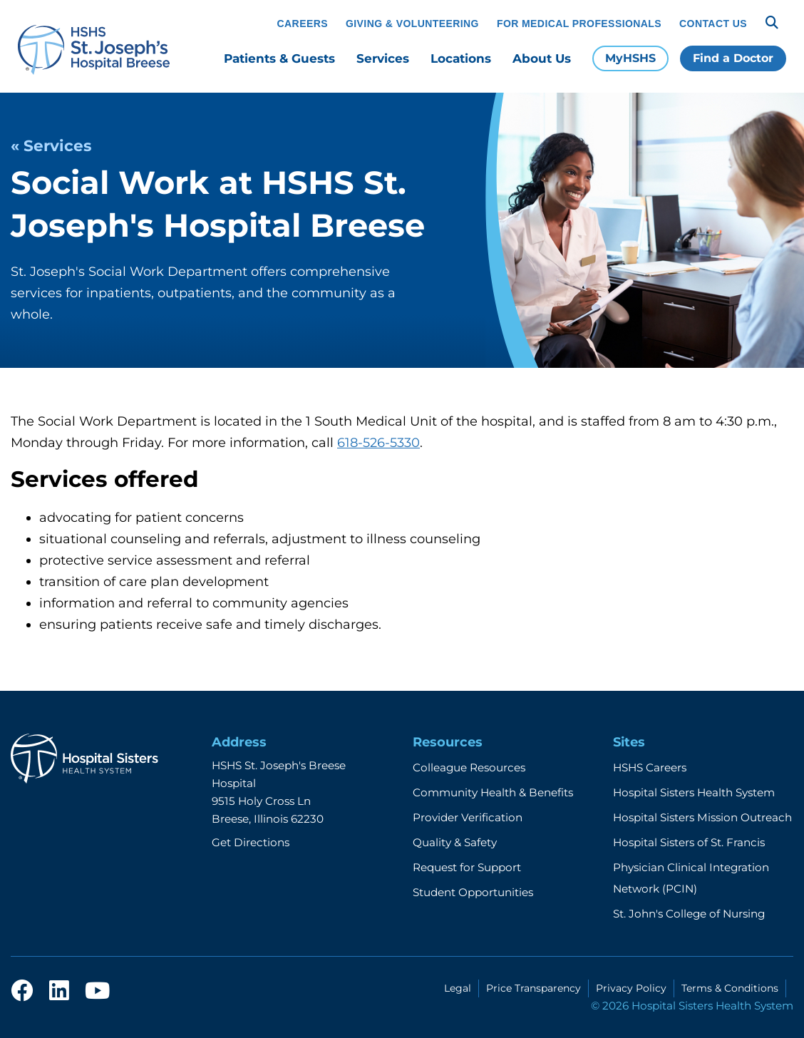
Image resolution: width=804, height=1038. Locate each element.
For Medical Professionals (579, 23)
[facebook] (22, 992)
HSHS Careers (649, 767)
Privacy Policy (631, 988)
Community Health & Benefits (493, 792)
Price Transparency (533, 988)
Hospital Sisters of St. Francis (689, 842)
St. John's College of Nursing (689, 913)
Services (382, 58)
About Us (541, 58)
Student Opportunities (473, 892)
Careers (302, 23)
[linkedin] (59, 992)
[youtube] (97, 992)
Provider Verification (467, 817)
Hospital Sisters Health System (694, 792)
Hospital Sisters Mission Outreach (702, 817)
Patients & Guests (279, 58)
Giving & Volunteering (412, 23)
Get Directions (250, 842)
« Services (51, 145)
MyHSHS (630, 58)
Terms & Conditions (729, 988)
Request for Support (467, 867)
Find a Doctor (733, 58)
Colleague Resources (469, 767)
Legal (457, 988)
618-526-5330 (378, 443)
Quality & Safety (455, 842)
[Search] (772, 23)
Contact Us (713, 23)
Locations (461, 58)
